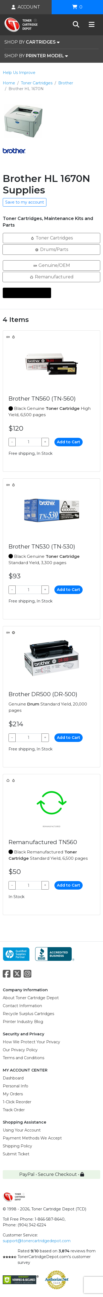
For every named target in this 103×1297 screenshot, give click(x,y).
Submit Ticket (16, 1154)
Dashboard (13, 1078)
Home (9, 83)
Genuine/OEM (51, 265)
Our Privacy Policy (20, 1049)
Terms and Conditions (23, 1057)
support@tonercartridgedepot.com (37, 1240)
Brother (65, 83)
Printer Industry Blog (23, 1021)
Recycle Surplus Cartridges (28, 1013)
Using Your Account (22, 1130)
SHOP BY (32, 42)
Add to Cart (68, 441)
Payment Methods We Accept (32, 1138)
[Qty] (28, 442)
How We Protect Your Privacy (31, 1041)
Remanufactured (51, 276)
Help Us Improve (19, 72)
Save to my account (24, 202)
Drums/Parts (51, 249)
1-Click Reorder (17, 1101)
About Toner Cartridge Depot (31, 997)
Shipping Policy (17, 1146)
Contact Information (22, 1005)
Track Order (14, 1109)
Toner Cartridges (36, 83)
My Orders (13, 1094)
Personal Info (15, 1086)
